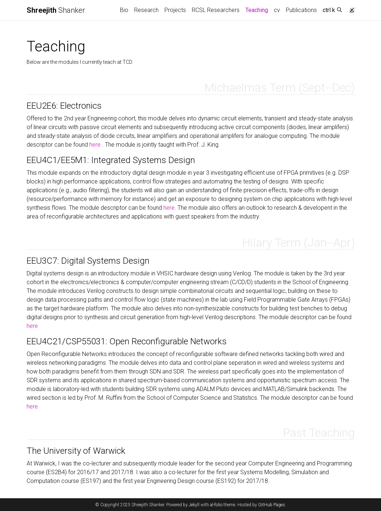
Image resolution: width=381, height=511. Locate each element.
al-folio (216, 504)
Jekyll (194, 504)
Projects (175, 10)
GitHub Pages (271, 504)
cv (277, 10)
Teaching (258, 9)
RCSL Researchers (216, 10)
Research (146, 10)
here (95, 144)
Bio (124, 10)
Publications (301, 10)
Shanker (56, 10)
